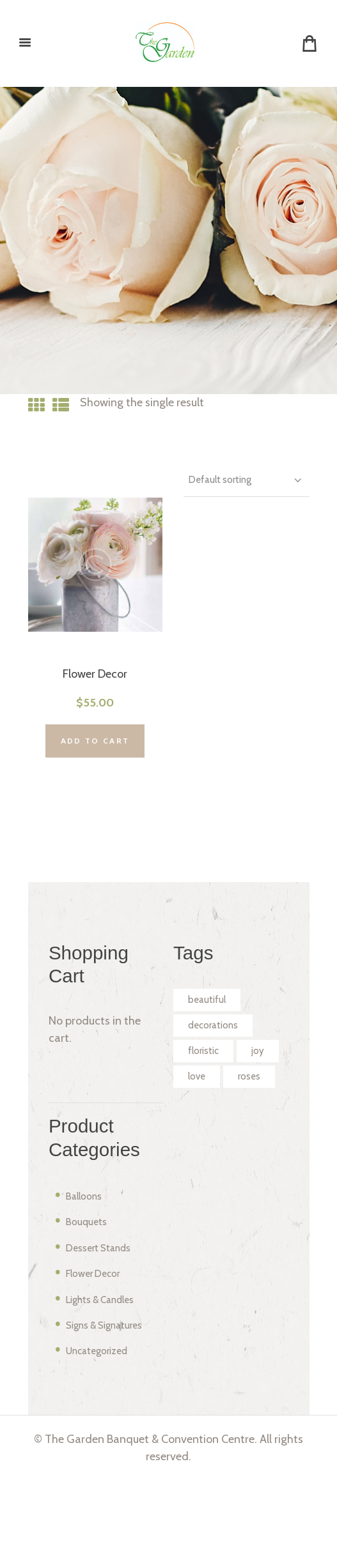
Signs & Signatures (114, 1392)
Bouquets (91, 1289)
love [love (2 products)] (247, 1113)
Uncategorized (105, 1418)
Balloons (88, 1263)
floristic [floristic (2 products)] (207, 1084)
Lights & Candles (109, 1366)
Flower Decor (95, 684)
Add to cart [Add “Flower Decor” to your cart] (95, 759)
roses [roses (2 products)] (202, 1142)
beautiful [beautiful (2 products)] (211, 1025)
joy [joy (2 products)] (196, 1113)
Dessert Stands (106, 1315)
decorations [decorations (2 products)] (219, 1054)
